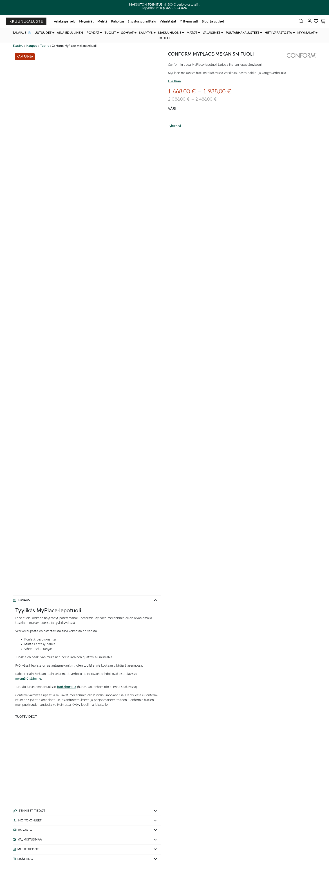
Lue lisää (174, 81)
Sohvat (127, 33)
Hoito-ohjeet (30, 820)
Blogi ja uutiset (213, 21)
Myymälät (86, 21)
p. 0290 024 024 (175, 8)
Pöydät (93, 33)
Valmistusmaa (30, 839)
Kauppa (31, 46)
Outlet (165, 38)
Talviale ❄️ (22, 33)
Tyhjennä (174, 126)
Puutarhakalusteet (242, 33)
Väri (172, 109)
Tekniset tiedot (32, 811)
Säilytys (146, 33)
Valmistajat (168, 21)
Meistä (102, 21)
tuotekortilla (66, 687)
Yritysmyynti (189, 21)
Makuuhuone (169, 33)
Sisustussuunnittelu (142, 21)
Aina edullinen (70, 33)
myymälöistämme (28, 679)
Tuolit (110, 33)
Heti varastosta (278, 33)
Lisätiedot (26, 859)
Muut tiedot (28, 849)
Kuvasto (25, 830)
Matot (192, 33)
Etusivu (18, 46)
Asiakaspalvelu (65, 21)
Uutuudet (43, 33)
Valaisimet (211, 33)
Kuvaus (24, 600)
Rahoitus (117, 21)
